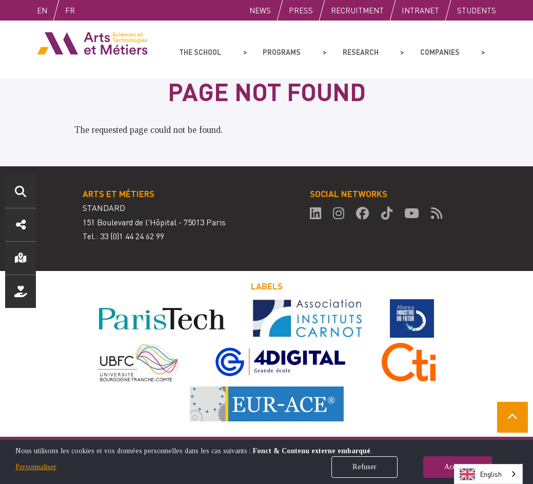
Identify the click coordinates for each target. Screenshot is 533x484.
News (260, 10)
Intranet (420, 10)
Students (476, 10)
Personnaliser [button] (35, 467)
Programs (273, 49)
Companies (417, 49)
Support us (20, 291)
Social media (20, 224)
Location (20, 258)
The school (199, 49)
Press (301, 10)
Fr (91, 10)
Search (20, 191)
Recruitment (357, 10)
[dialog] (266, 461)
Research (345, 49)
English (53, 10)
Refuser (364, 467)
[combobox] (488, 474)
